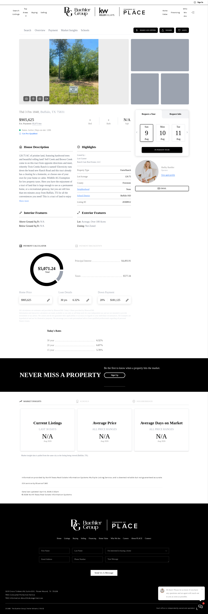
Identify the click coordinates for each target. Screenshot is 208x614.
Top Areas (35, 10)
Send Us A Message (104, 568)
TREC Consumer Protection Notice (20, 590)
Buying (47, 10)
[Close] (202, 589)
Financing (168, 10)
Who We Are (182, 10)
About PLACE (138, 534)
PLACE (42, 604)
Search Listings (19, 10)
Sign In (198, 2)
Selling (56, 10)
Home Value (156, 10)
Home (56, 534)
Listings (65, 534)
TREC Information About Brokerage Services (24, 594)
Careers (127, 534)
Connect (150, 534)
